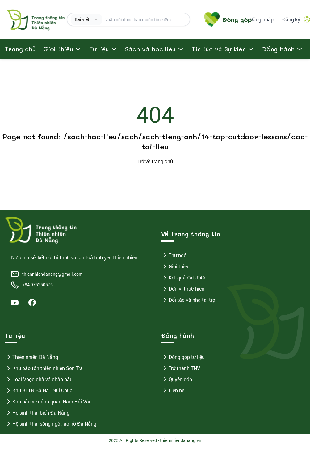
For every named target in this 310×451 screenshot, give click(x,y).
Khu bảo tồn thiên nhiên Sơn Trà (44, 368)
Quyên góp (176, 379)
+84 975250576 (37, 284)
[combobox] (86, 19)
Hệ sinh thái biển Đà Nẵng (37, 412)
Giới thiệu (175, 266)
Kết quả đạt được (184, 277)
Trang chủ (20, 49)
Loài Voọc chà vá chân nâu (39, 379)
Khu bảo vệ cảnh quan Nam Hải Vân (48, 401)
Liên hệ (172, 390)
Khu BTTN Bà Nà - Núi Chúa (39, 390)
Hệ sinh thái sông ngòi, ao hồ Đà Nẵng (50, 424)
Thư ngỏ (173, 255)
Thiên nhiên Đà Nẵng (31, 357)
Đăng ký (291, 19)
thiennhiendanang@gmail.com (52, 274)
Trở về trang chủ (155, 161)
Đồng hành (278, 49)
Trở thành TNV (180, 368)
